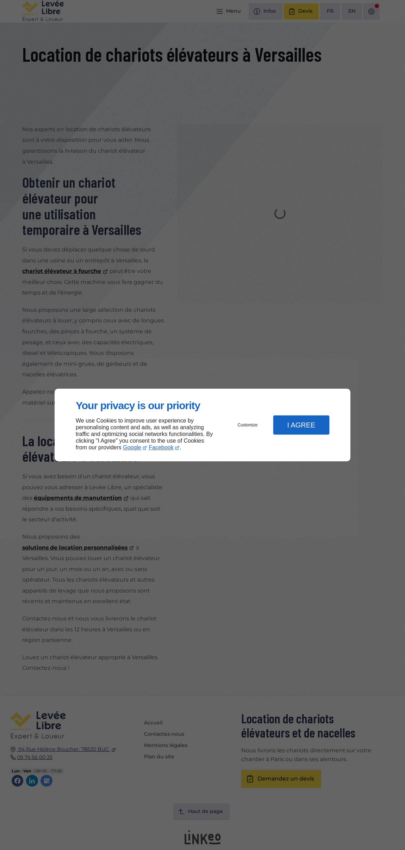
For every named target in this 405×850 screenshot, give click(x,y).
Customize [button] (248, 425)
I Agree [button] (301, 425)
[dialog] (202, 425)
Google (132, 447)
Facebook (161, 447)
